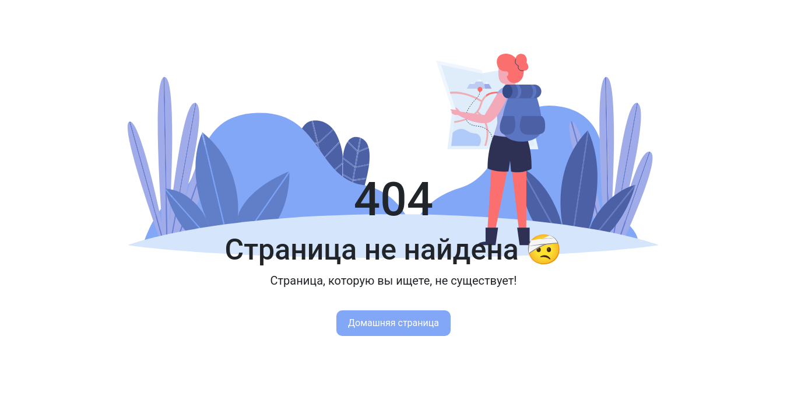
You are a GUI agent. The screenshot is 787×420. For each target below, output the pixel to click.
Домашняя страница (393, 322)
